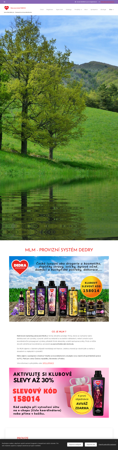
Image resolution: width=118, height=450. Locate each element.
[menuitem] (41, 9)
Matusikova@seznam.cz (107, 2)
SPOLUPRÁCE (48, 363)
